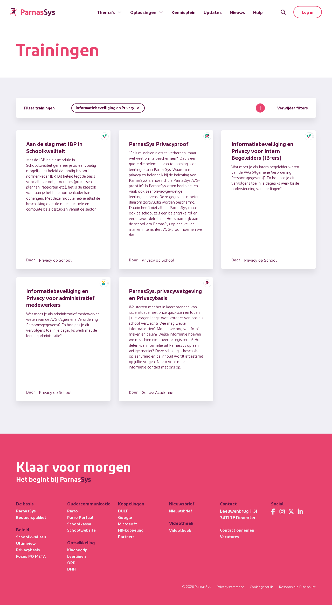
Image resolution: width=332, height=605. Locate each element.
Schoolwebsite (81, 529)
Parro (72, 510)
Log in (307, 12)
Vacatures (229, 536)
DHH (71, 568)
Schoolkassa (79, 523)
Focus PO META (31, 556)
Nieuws (237, 12)
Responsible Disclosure (297, 587)
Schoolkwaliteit (31, 536)
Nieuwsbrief (180, 510)
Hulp (258, 12)
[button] (105, 136)
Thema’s (109, 12)
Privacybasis (28, 549)
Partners (126, 536)
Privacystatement (230, 587)
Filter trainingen (39, 107)
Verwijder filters (292, 107)
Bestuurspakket (31, 517)
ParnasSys (26, 510)
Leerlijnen (76, 556)
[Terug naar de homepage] (32, 12)
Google (125, 517)
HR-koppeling (130, 529)
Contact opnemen (237, 529)
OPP (71, 562)
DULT (123, 510)
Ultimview (26, 543)
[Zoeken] (283, 12)
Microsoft (127, 523)
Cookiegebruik (261, 587)
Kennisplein (183, 12)
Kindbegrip (77, 549)
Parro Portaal (80, 517)
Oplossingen (146, 12)
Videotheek (180, 530)
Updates (213, 12)
